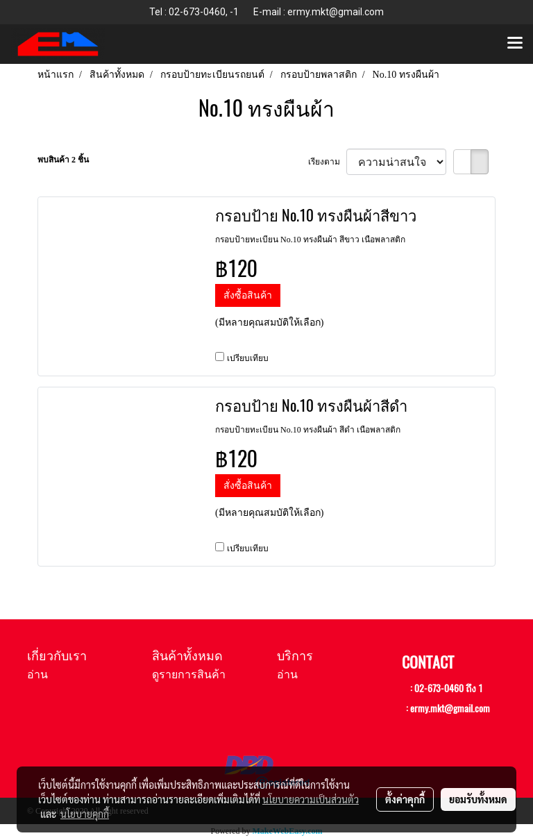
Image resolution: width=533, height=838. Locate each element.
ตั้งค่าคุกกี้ (405, 799)
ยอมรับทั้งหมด (478, 799)
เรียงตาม (327, 162)
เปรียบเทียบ (248, 358)
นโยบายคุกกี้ (84, 813)
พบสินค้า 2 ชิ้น (63, 160)
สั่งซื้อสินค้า (247, 295)
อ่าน (37, 674)
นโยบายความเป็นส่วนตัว (310, 799)
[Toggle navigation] (515, 43)
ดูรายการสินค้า (189, 674)
